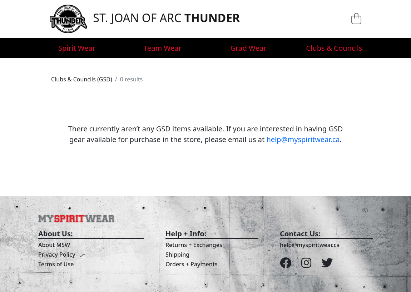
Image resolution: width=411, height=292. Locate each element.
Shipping (177, 254)
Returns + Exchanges (193, 245)
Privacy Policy (56, 254)
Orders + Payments (191, 264)
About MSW (54, 245)
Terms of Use (56, 264)
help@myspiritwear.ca (303, 139)
